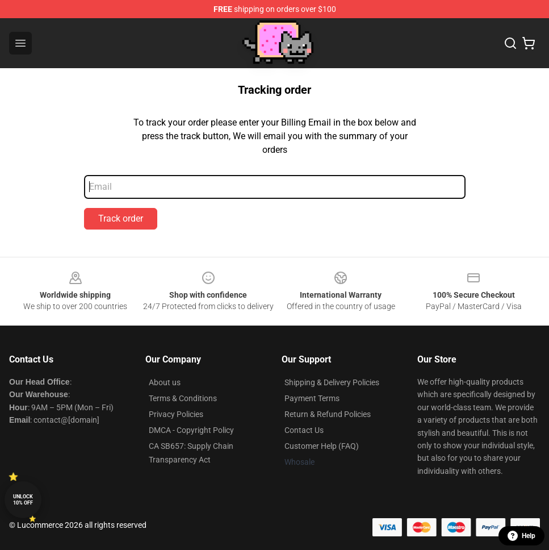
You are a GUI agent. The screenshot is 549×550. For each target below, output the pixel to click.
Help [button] (521, 536)
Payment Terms (312, 398)
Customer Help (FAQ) (321, 446)
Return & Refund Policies (327, 414)
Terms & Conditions (183, 398)
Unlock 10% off (23, 500)
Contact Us (304, 430)
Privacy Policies (176, 414)
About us (165, 382)
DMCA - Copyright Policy (191, 430)
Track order (120, 218)
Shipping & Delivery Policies (331, 382)
